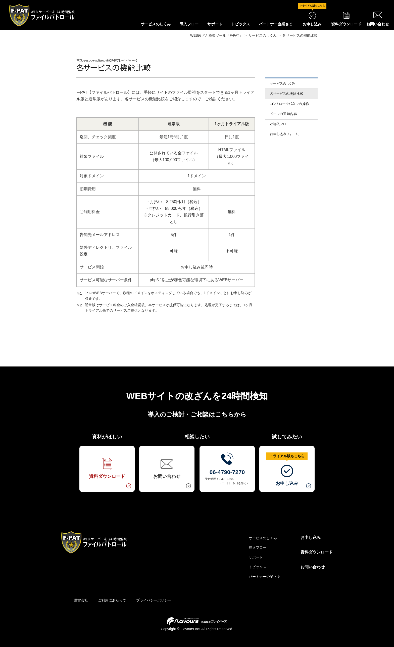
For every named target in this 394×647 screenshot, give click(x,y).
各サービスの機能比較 (291, 94)
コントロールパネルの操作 (291, 104)
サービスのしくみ (156, 24)
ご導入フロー (291, 125)
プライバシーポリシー (153, 600)
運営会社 (81, 600)
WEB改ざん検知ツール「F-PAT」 (216, 35)
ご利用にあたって (112, 600)
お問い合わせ (313, 567)
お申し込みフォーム (291, 135)
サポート (214, 24)
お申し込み (311, 537)
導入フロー (189, 24)
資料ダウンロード (317, 552)
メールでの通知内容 (291, 114)
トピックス (240, 24)
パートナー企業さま (276, 24)
